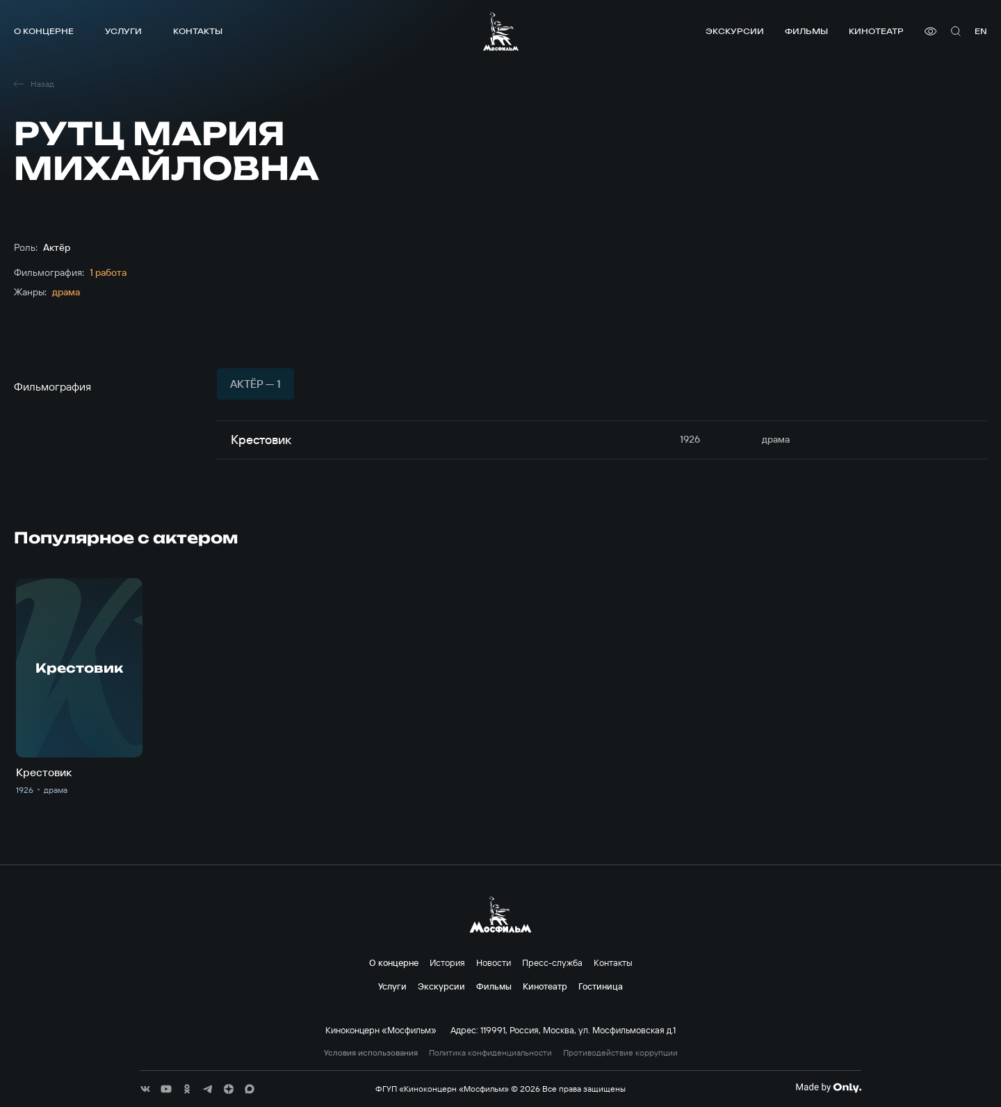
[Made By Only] (828, 1087)
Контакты (197, 31)
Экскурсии (735, 31)
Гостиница (600, 986)
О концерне (44, 31)
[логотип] (501, 31)
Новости (493, 962)
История (447, 962)
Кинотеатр (876, 31)
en (981, 31)
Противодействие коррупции (620, 1053)
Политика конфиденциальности (490, 1053)
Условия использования (371, 1053)
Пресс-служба (552, 962)
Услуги (123, 31)
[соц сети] (145, 1088)
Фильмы (806, 31)
